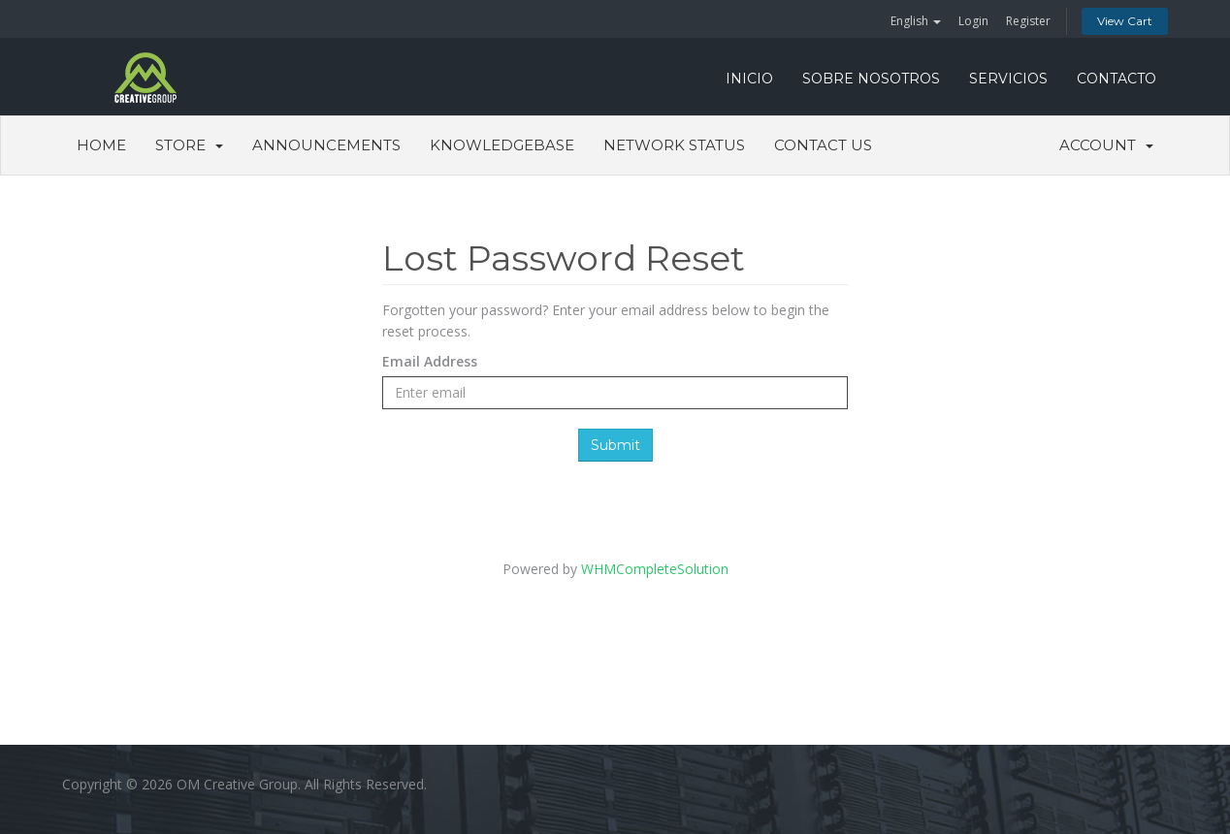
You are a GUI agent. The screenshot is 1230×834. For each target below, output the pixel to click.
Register (1028, 21)
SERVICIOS (1008, 78)
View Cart (1124, 21)
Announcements (326, 145)
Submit (615, 445)
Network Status (674, 145)
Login (973, 21)
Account (1106, 145)
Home (101, 145)
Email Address (429, 361)
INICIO (749, 78)
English (915, 21)
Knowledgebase (502, 145)
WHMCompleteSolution (654, 569)
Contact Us (823, 145)
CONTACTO (1116, 78)
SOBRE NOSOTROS (871, 78)
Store (189, 145)
